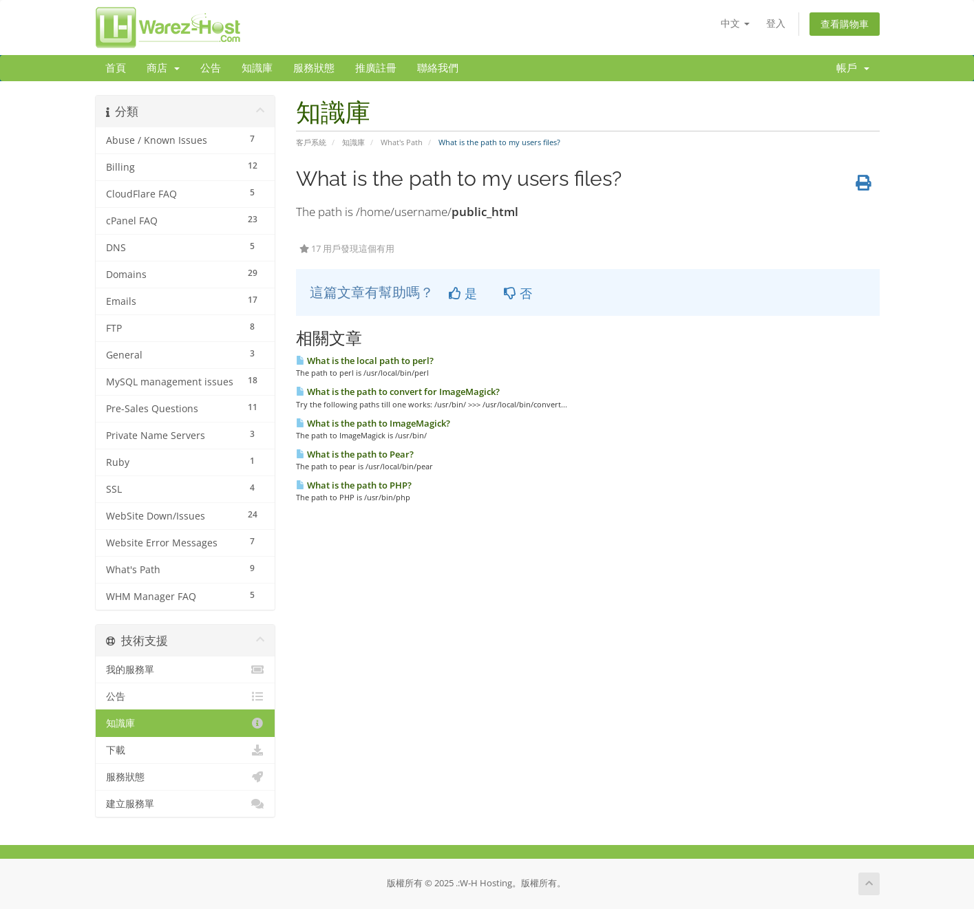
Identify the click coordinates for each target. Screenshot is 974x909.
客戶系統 (311, 142)
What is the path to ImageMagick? (373, 423)
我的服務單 (185, 669)
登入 (775, 23)
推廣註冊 (375, 68)
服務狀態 (314, 68)
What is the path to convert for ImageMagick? (398, 391)
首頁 (115, 68)
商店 (163, 68)
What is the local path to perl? (365, 360)
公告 (210, 68)
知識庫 (257, 68)
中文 (735, 23)
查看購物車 (845, 23)
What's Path (402, 142)
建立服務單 (185, 803)
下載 (185, 750)
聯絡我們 (437, 68)
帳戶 (852, 68)
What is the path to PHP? (354, 485)
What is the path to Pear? (355, 454)
